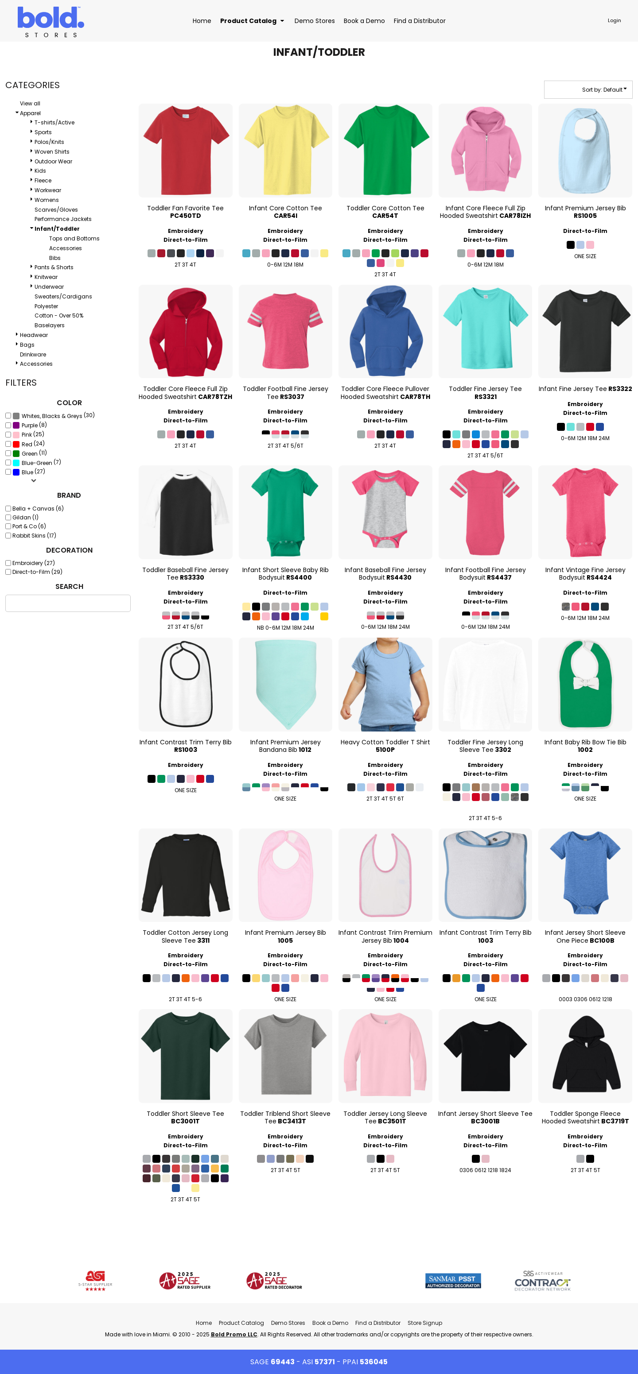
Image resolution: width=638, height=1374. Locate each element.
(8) (29, 425)
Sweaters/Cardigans (63, 296)
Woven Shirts (52, 151)
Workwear (48, 190)
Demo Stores (288, 1323)
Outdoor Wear (53, 161)
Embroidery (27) (33, 563)
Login (614, 20)
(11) (29, 453)
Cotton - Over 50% (59, 315)
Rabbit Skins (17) (34, 535)
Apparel (30, 113)
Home (204, 1323)
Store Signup (425, 1323)
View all (30, 103)
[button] (253, 20)
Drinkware (33, 354)
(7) (36, 462)
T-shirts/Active (54, 122)
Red (27, 444)
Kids (40, 170)
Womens (47, 200)
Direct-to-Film (185, 240)
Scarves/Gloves (56, 209)
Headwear (34, 335)
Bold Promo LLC (234, 1334)
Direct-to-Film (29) (37, 572)
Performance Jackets (63, 219)
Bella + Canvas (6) (38, 508)
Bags (27, 344)
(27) (28, 472)
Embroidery (185, 231)
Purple (30, 425)
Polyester (46, 306)
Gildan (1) (25, 517)
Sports (43, 132)
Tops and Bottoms (74, 238)
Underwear (49, 286)
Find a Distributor (378, 1323)
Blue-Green (37, 463)
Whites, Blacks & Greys (52, 416)
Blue (27, 472)
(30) (53, 415)
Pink (27, 434)
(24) (28, 444)
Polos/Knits (49, 142)
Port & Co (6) (29, 526)
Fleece (43, 180)
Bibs (55, 258)
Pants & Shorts (54, 267)
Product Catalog (241, 1323)
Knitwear (46, 277)
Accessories (65, 248)
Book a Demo (330, 1323)
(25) (28, 434)
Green (30, 453)
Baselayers (50, 325)
